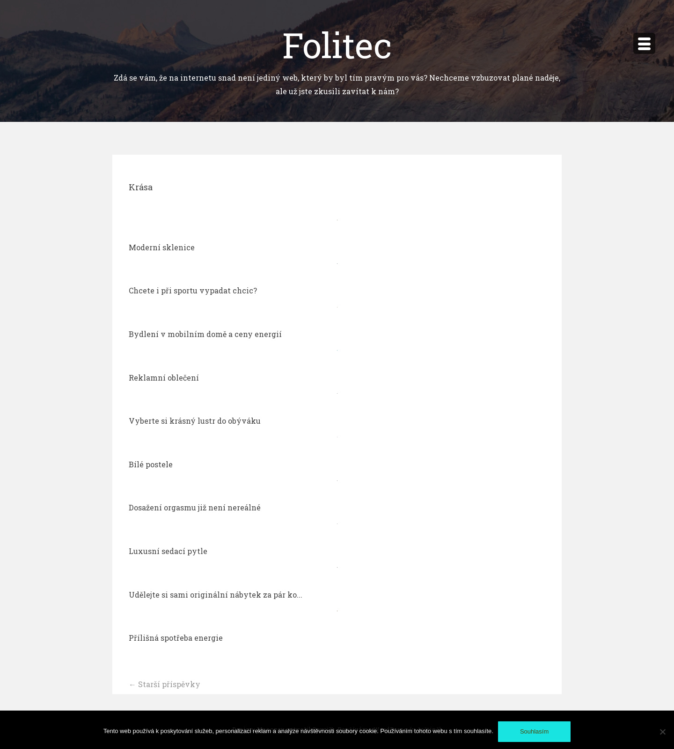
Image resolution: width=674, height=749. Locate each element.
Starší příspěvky (164, 684)
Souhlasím (534, 731)
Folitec (337, 44)
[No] (662, 731)
